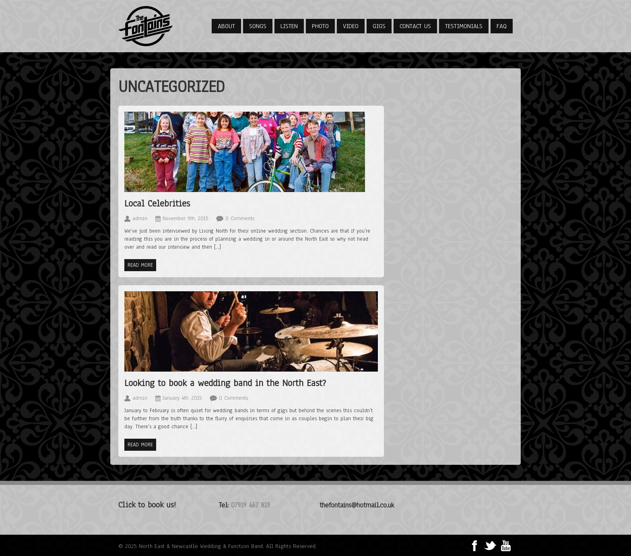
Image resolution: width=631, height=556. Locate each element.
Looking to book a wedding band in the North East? (225, 383)
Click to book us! (147, 504)
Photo (320, 26)
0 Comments (239, 218)
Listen (289, 26)
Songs (257, 26)
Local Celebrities (157, 203)
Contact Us (415, 26)
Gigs (379, 26)
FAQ (502, 26)
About (226, 26)
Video (351, 26)
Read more (140, 265)
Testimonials (464, 26)
